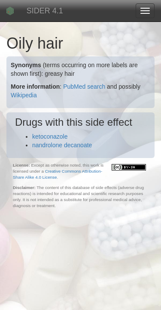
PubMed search (84, 86)
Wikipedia (24, 95)
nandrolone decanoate (62, 145)
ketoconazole (50, 136)
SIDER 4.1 (45, 10)
